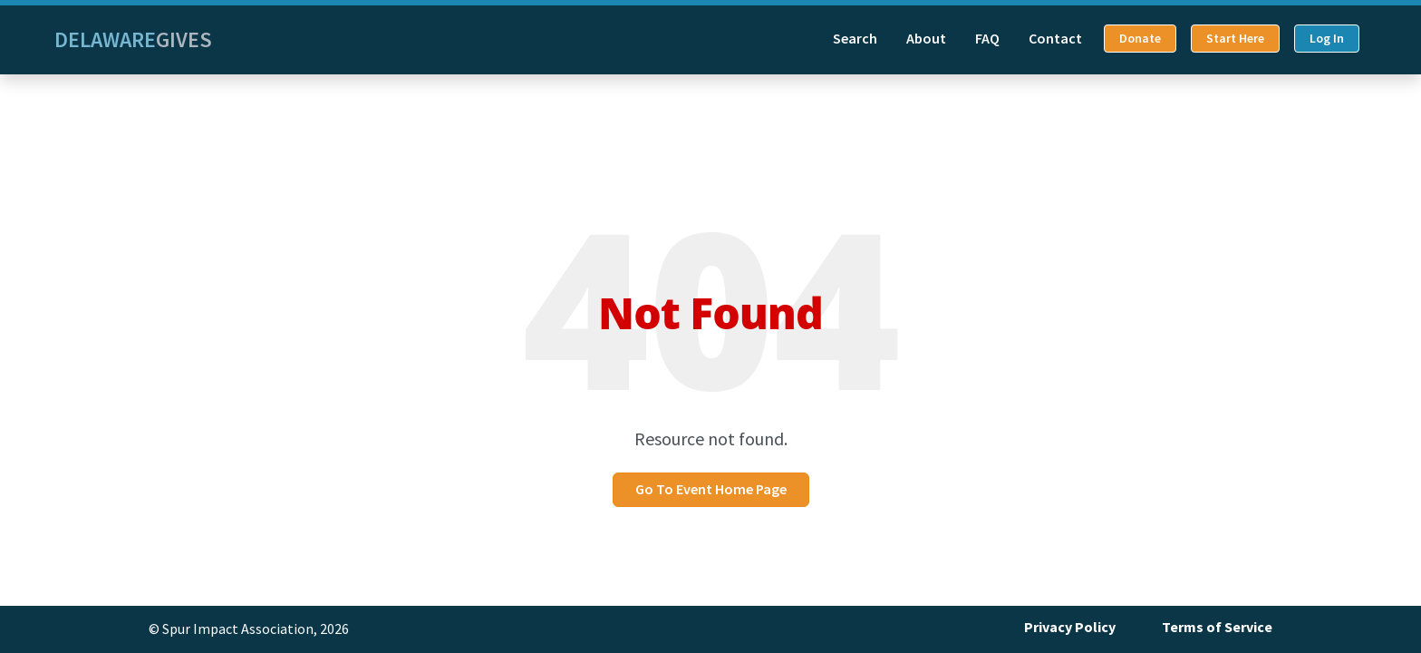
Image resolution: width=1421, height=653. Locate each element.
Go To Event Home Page (711, 489)
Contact (1055, 38)
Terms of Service (1217, 627)
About (926, 38)
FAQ (987, 38)
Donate (1140, 38)
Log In (1327, 38)
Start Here (1235, 38)
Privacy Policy (1070, 627)
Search (855, 38)
